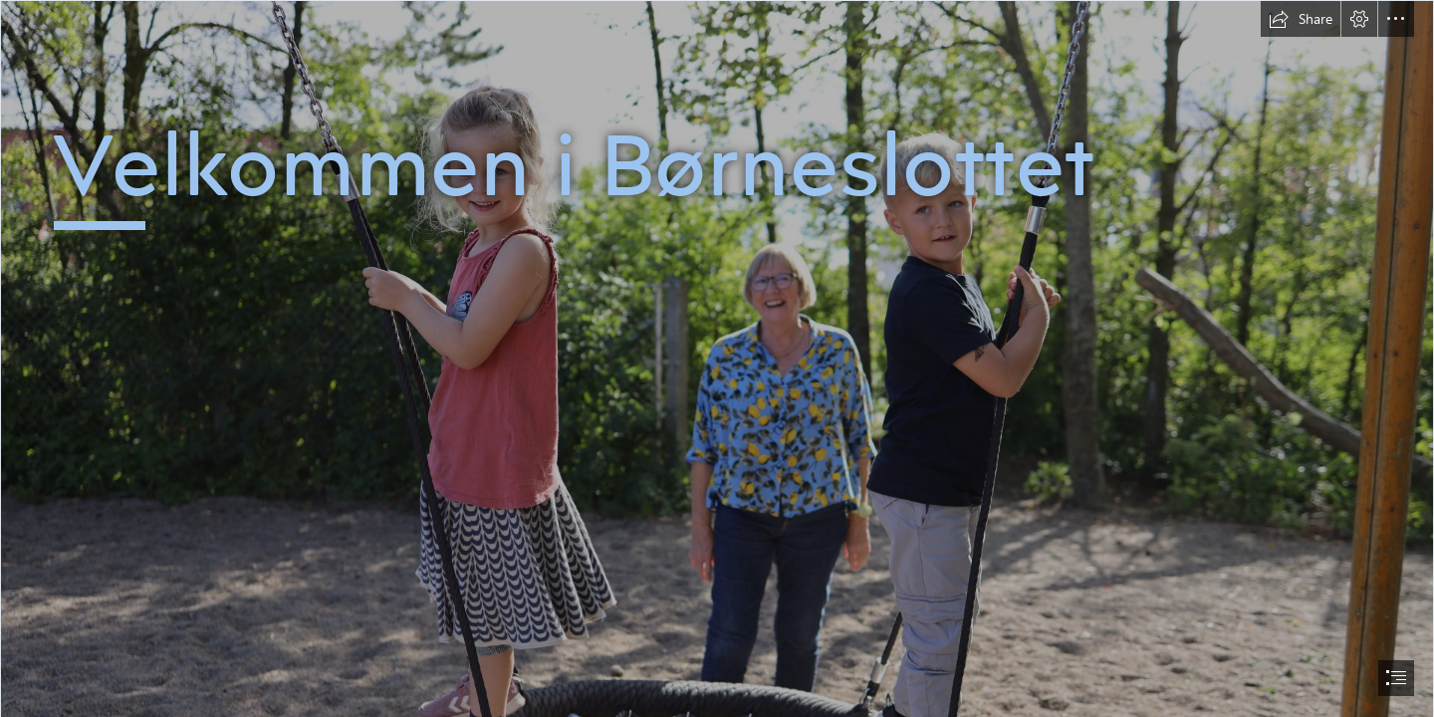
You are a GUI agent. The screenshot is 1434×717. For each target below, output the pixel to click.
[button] (1300, 19)
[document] (717, 358)
